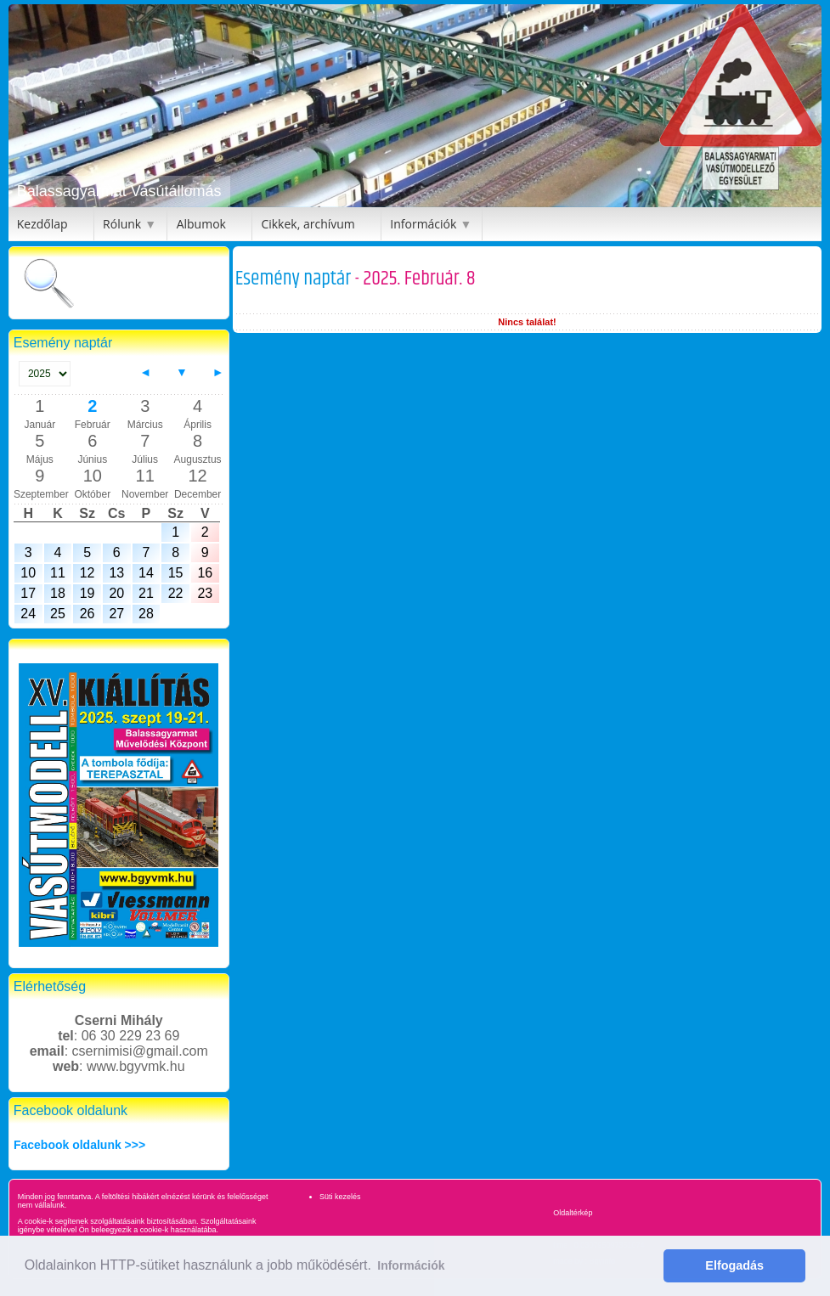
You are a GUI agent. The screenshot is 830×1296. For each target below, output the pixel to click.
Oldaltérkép (572, 1213)
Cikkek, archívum (307, 224)
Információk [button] (410, 1265)
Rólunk (122, 224)
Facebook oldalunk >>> (79, 1145)
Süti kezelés (340, 1196)
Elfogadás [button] (734, 1265)
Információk (423, 224)
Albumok (201, 224)
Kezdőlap (42, 224)
